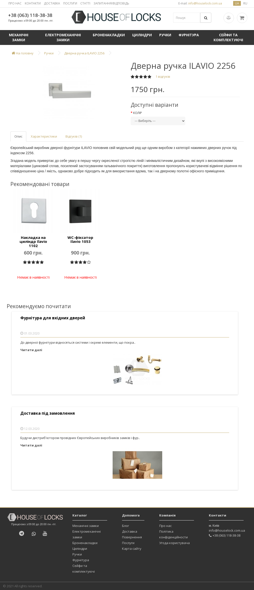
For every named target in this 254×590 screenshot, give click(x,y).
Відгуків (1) (73, 136)
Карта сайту (131, 548)
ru (245, 3)
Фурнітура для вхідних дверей (52, 318)
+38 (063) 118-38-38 (30, 15)
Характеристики (44, 136)
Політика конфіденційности (173, 534)
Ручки (165, 35)
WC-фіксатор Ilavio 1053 (80, 239)
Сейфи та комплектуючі (228, 37)
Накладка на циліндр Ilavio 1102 (33, 241)
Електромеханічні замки (63, 37)
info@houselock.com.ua (227, 530)
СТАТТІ (85, 3)
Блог (125, 525)
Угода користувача (174, 543)
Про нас (165, 525)
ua (237, 3)
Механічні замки (18, 37)
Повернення (132, 537)
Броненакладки (109, 35)
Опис (18, 136)
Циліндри (142, 35)
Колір (137, 113)
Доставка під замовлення (47, 413)
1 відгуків (163, 76)
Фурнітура (189, 35)
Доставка (129, 531)
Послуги (128, 543)
